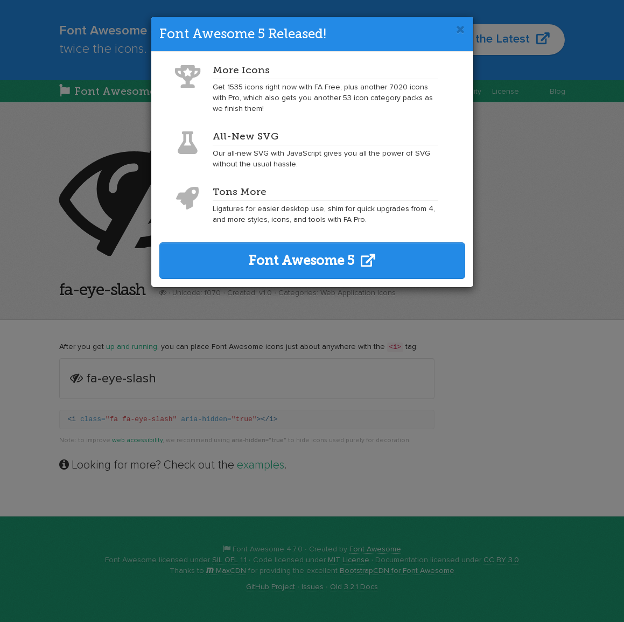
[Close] (460, 30)
